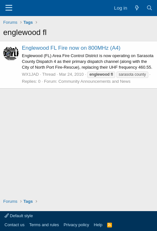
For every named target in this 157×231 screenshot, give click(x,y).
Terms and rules (44, 224)
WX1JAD (30, 74)
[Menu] (8, 8)
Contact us (14, 224)
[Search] (149, 8)
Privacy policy (76, 224)
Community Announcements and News (94, 81)
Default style (19, 215)
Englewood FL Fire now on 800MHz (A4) (71, 48)
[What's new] (136, 8)
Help (98, 224)
